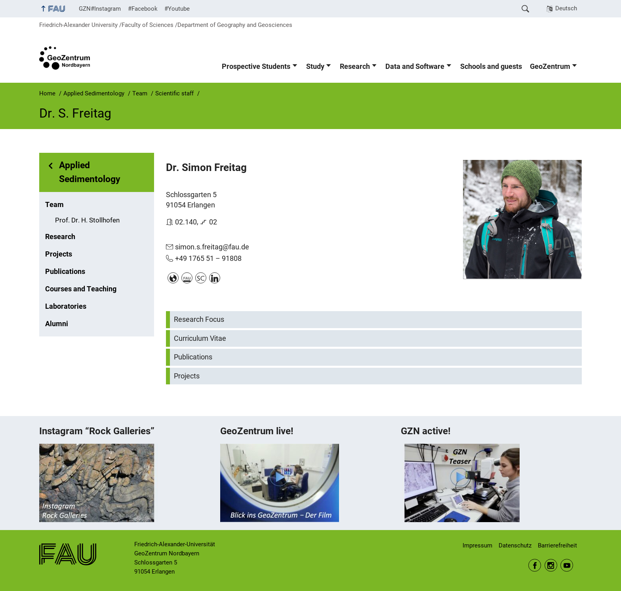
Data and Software (414, 66)
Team (54, 205)
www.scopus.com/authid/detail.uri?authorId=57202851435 (200, 277)
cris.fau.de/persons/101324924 (186, 277)
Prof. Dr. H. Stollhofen (87, 220)
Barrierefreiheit (557, 545)
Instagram (551, 565)
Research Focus (199, 319)
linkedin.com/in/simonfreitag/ (214, 277)
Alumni (56, 324)
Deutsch (566, 8)
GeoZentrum (550, 66)
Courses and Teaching (80, 289)
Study (315, 66)
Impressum (477, 545)
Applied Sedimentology (89, 172)
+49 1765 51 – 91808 (208, 258)
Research (355, 66)
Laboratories (65, 306)
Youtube (566, 565)
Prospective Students (256, 66)
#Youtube (177, 8)
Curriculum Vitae (200, 338)
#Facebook (143, 8)
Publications (65, 272)
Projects (58, 254)
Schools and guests (491, 66)
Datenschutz (515, 545)
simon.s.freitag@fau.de (212, 247)
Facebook (534, 565)
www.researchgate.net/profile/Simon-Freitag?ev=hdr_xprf (173, 277)
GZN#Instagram (100, 8)
